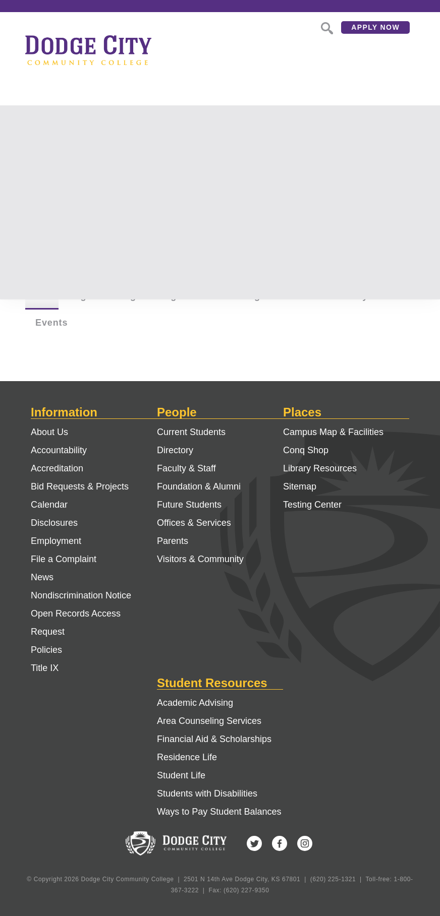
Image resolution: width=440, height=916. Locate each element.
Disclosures (54, 523)
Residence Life (187, 757)
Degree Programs (159, 296)
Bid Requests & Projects (80, 486)
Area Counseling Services (209, 721)
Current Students (191, 432)
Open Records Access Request (76, 622)
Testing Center (312, 505)
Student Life (181, 775)
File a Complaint (63, 559)
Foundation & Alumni (199, 486)
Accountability (59, 450)
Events (51, 323)
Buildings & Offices (267, 296)
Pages (83, 296)
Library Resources (320, 468)
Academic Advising (195, 703)
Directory (175, 450)
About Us (49, 432)
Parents (172, 541)
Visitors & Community (200, 559)
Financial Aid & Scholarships (214, 739)
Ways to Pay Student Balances (219, 812)
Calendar (49, 505)
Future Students (189, 505)
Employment (56, 541)
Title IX (45, 668)
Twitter (254, 843)
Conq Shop (305, 450)
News (42, 577)
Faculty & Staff (368, 296)
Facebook (279, 843)
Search (326, 27)
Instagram (304, 843)
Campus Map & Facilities (333, 432)
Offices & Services (194, 523)
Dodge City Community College (88, 50)
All (41, 296)
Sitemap (299, 486)
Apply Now (375, 27)
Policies (46, 650)
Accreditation (57, 468)
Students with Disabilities (207, 793)
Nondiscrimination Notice (81, 595)
